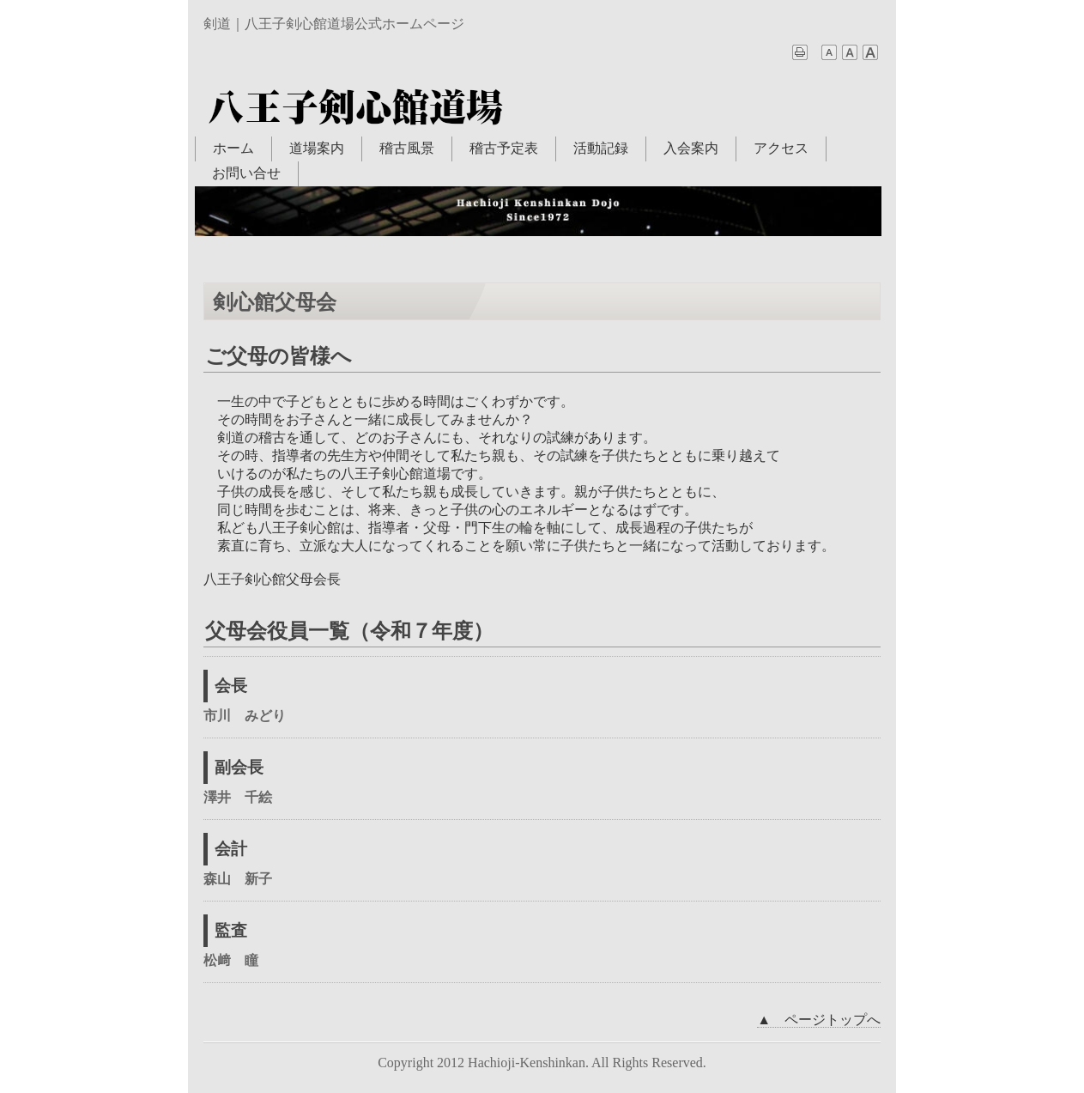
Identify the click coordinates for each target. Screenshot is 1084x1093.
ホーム (233, 148)
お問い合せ (246, 173)
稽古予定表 (503, 148)
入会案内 (690, 148)
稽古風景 (406, 148)
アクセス (781, 148)
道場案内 (316, 148)
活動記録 (600, 148)
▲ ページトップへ (819, 1019)
